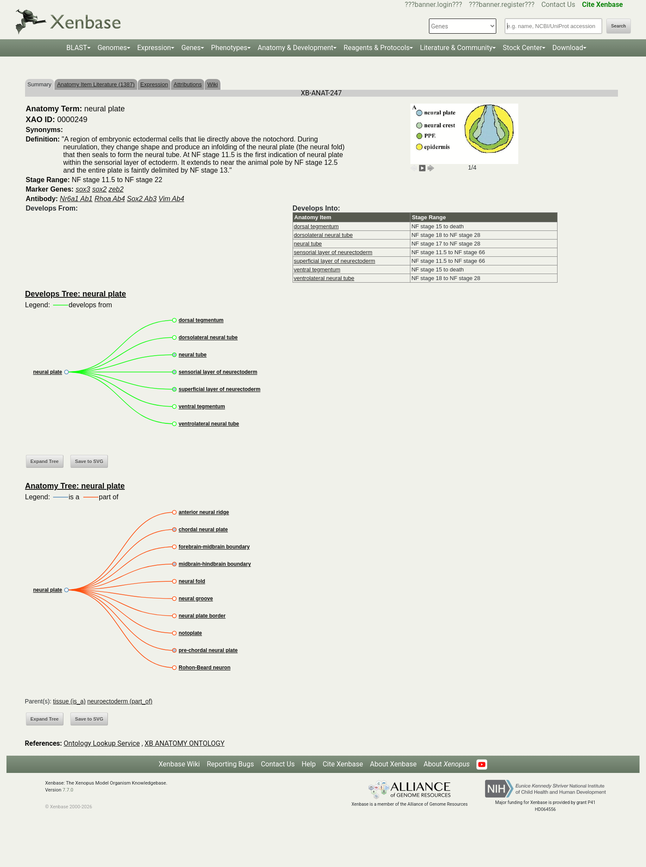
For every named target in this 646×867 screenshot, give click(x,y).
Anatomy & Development (295, 48)
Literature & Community (456, 48)
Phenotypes (229, 48)
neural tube (308, 243)
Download (567, 48)
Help (309, 764)
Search (618, 26)
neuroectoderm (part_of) (119, 701)
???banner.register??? (502, 4)
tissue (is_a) (69, 701)
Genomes (112, 48)
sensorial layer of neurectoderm (333, 252)
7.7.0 (68, 790)
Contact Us (558, 4)
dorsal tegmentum (316, 226)
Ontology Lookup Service (102, 743)
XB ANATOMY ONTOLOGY (184, 743)
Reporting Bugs (230, 764)
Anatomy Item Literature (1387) (96, 84)
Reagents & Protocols (376, 48)
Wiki (212, 84)
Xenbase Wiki (179, 764)
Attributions (187, 84)
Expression (154, 48)
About (446, 764)
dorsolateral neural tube (323, 235)
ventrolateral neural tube (324, 278)
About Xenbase (393, 764)
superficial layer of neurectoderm (334, 261)
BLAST (76, 48)
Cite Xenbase (343, 764)
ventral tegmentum (317, 269)
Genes (191, 48)
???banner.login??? (433, 4)
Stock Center (522, 48)
